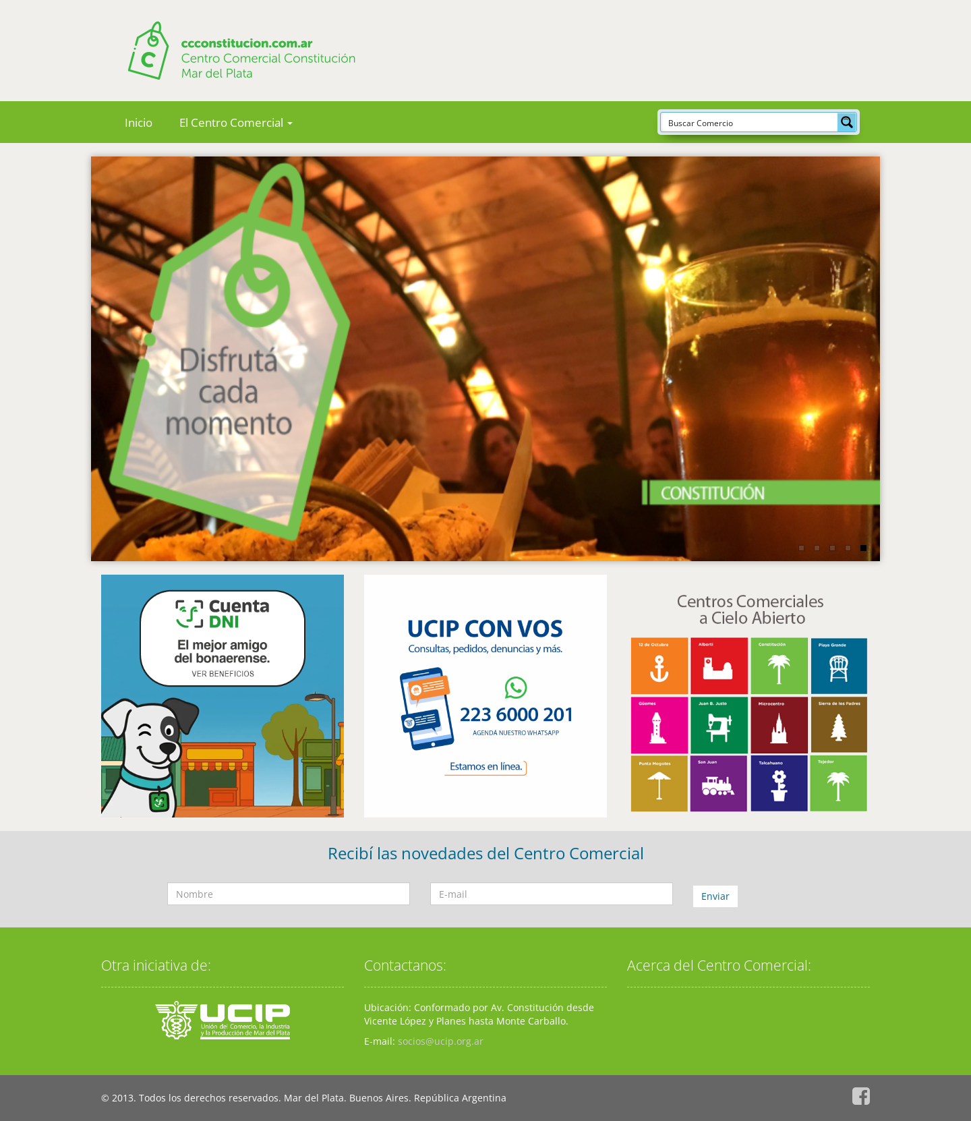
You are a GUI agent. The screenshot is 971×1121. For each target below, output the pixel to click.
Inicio (138, 122)
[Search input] (749, 122)
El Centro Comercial (236, 122)
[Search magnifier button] (846, 122)
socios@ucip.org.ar (440, 1041)
